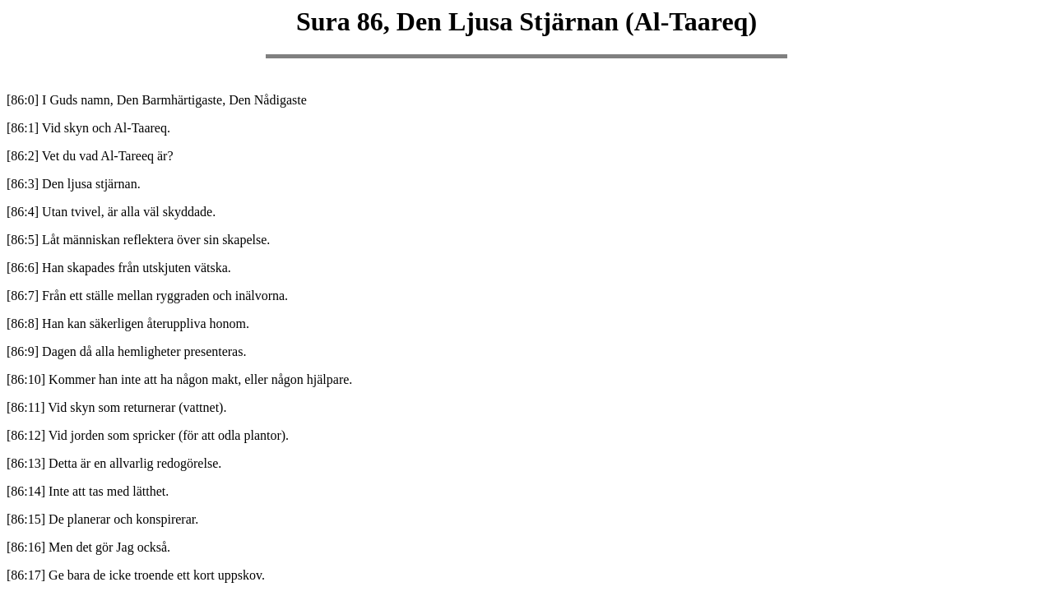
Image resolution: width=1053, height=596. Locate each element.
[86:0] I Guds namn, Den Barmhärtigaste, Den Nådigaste (157, 100)
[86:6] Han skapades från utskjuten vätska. (119, 268)
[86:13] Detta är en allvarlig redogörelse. (114, 463)
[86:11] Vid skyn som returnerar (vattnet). (116, 407)
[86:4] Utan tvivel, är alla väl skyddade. (111, 212)
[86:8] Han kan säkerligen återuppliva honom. (128, 323)
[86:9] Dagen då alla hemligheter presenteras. (126, 351)
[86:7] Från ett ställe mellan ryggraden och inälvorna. (147, 296)
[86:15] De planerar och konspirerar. (102, 519)
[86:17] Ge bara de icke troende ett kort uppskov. (136, 575)
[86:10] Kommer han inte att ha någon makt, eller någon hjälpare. (179, 379)
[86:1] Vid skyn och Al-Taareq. (88, 128)
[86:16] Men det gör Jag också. (88, 547)
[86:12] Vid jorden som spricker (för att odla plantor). (148, 435)
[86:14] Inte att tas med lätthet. (88, 491)
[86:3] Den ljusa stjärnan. (74, 184)
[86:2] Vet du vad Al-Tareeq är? (90, 156)
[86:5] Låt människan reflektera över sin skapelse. (138, 240)
